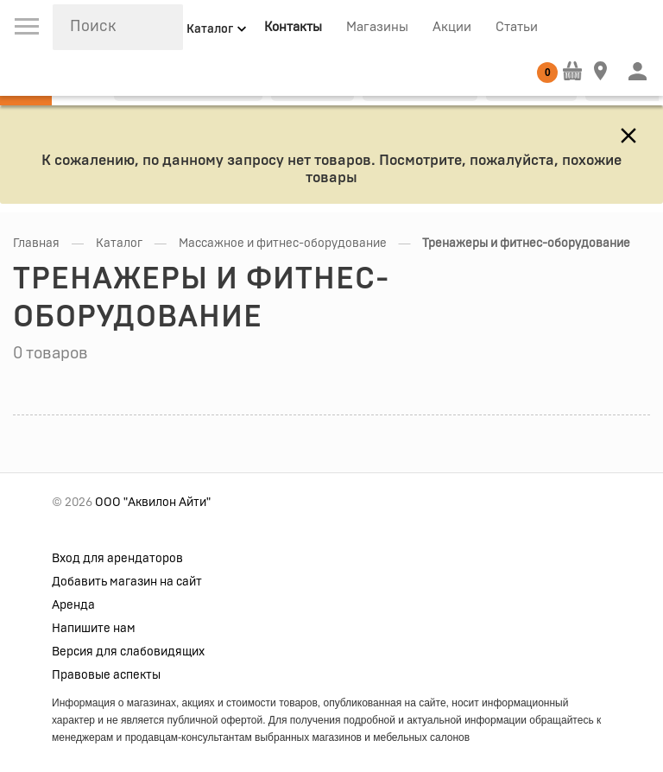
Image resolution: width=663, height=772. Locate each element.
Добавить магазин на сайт (127, 582)
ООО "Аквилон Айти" (153, 503)
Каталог (119, 243)
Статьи (517, 27)
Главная (36, 243)
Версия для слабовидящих (128, 652)
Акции (452, 27)
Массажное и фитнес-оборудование (283, 243)
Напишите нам (94, 629)
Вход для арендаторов (117, 559)
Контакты (293, 27)
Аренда (73, 605)
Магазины (377, 27)
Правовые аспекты (106, 675)
